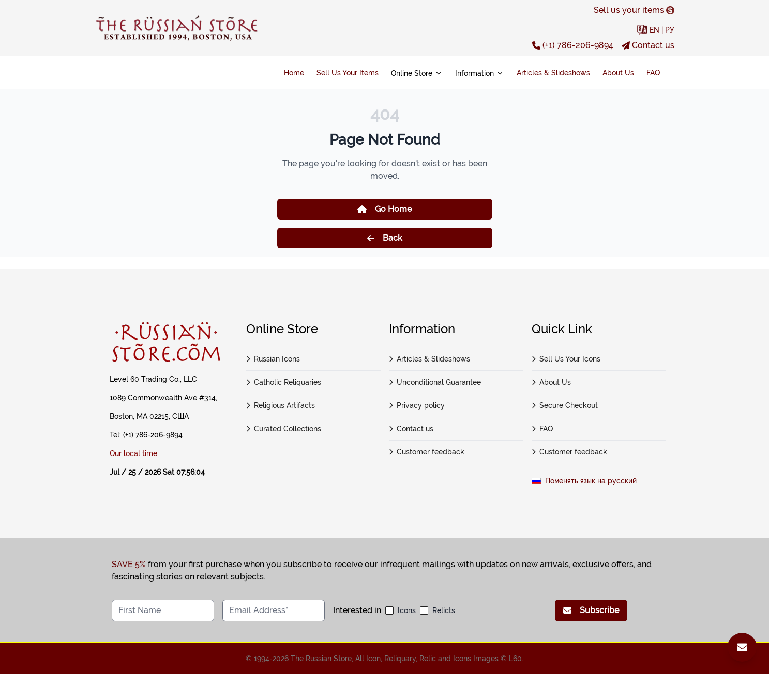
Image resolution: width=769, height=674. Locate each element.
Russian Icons (273, 359)
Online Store (417, 73)
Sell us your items (634, 10)
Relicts (443, 610)
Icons (407, 610)
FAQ (653, 73)
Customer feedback (427, 452)
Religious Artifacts (280, 405)
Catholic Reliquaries (284, 382)
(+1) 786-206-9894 (572, 45)
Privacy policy (417, 405)
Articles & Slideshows (553, 73)
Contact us (648, 45)
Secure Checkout (565, 405)
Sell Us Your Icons (566, 359)
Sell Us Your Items (347, 73)
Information (479, 73)
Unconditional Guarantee (435, 382)
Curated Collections (284, 429)
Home (294, 73)
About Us (618, 73)
